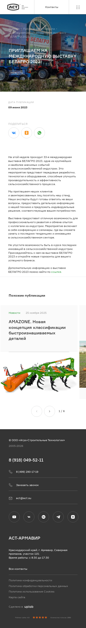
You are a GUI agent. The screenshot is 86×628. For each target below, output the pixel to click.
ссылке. (56, 275)
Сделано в (21, 606)
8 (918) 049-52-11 (26, 459)
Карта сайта (17, 597)
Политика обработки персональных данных (38, 586)
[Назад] (36, 411)
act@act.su (20, 498)
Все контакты (18, 569)
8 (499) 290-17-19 (23, 472)
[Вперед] (49, 411)
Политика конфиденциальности (30, 580)
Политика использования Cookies (31, 591)
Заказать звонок (24, 485)
